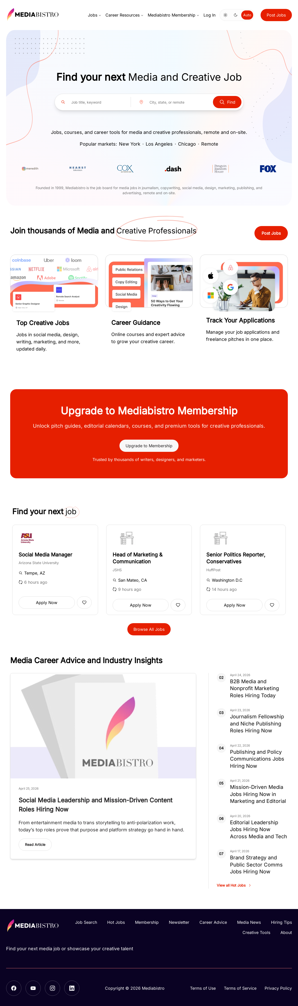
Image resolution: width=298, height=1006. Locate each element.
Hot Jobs (116, 922)
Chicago (187, 144)
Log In (209, 15)
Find (227, 102)
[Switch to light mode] (225, 15)
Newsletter (179, 922)
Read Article (35, 844)
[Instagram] (52, 988)
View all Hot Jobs (234, 885)
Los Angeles (159, 144)
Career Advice (213, 922)
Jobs (94, 15)
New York (129, 144)
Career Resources (124, 15)
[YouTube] (33, 988)
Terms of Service (240, 988)
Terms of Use (203, 988)
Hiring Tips (281, 922)
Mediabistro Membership (173, 15)
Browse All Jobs (149, 629)
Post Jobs (276, 15)
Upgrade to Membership (149, 445)
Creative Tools (256, 932)
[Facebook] (13, 988)
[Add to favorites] (84, 602)
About (286, 932)
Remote (209, 144)
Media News (249, 922)
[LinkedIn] (71, 988)
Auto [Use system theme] (247, 15)
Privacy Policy (278, 988)
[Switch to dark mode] (235, 15)
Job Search (86, 922)
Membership (147, 922)
